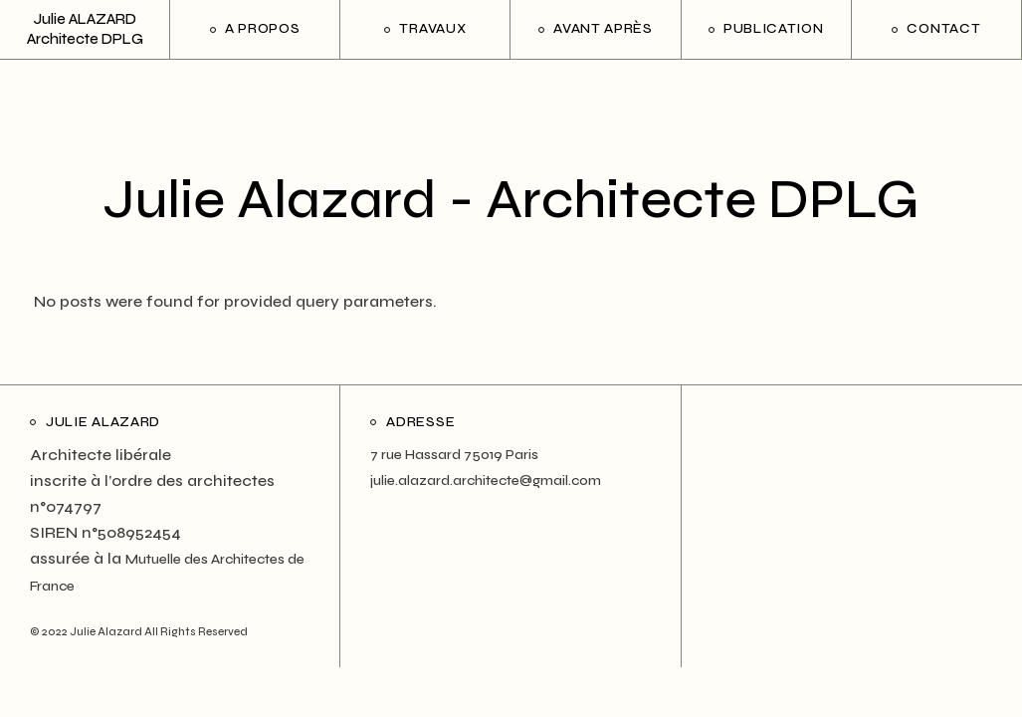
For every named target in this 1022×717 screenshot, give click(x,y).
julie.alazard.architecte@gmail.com (485, 480)
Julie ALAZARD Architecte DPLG (85, 28)
